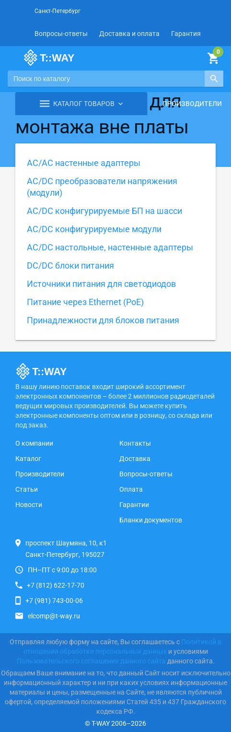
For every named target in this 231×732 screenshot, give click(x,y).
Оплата (131, 489)
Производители (192, 103)
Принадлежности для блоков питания (103, 320)
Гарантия (186, 33)
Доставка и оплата (129, 33)
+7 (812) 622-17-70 (55, 585)
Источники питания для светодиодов (101, 284)
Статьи (26, 489)
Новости (28, 504)
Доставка (134, 458)
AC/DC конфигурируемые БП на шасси (104, 211)
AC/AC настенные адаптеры (83, 163)
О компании (34, 443)
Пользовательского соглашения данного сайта (91, 661)
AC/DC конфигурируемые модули (94, 229)
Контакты (135, 443)
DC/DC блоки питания (70, 265)
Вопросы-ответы (61, 33)
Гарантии (134, 504)
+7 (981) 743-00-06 (54, 600)
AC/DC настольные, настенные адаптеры (110, 247)
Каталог (28, 458)
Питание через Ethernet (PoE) (85, 302)
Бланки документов (150, 520)
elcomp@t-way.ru (54, 616)
